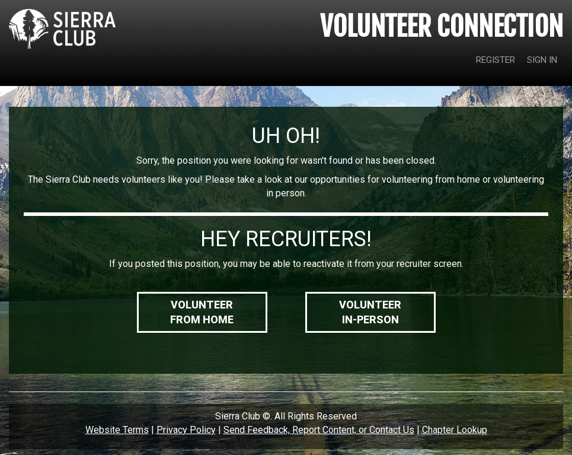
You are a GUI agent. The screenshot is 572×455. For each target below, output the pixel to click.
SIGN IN (542, 60)
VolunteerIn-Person (370, 312)
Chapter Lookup (454, 429)
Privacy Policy (186, 429)
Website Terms (117, 429)
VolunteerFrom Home (202, 312)
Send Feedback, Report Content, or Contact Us (318, 429)
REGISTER (495, 60)
